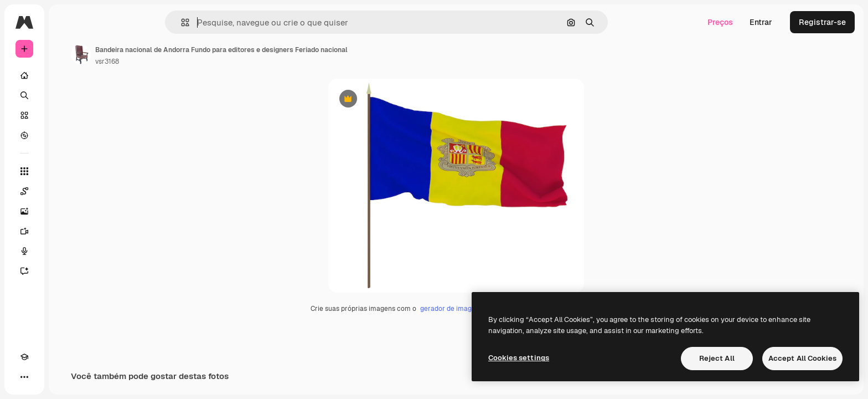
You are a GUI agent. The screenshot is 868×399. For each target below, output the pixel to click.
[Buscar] (66, 95)
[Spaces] (66, 191)
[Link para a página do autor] (165, 54)
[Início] (66, 75)
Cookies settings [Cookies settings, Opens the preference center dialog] (518, 357)
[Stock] (66, 115)
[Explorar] (66, 135)
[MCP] (64, 377)
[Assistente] (66, 271)
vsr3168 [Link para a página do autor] (191, 61)
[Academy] (24, 377)
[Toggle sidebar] (108, 22)
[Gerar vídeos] (66, 231)
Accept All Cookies (802, 358)
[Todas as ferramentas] (66, 171)
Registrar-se (822, 22)
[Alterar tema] (44, 377)
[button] (223, 22)
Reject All (717, 358)
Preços (720, 22)
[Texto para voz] (66, 251)
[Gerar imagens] (66, 211)
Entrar (761, 22)
